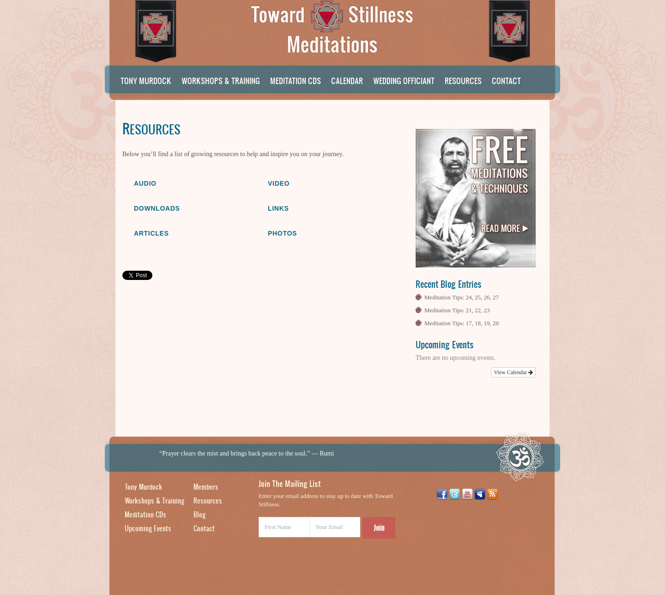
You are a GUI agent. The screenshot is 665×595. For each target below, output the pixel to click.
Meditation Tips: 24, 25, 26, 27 (461, 297)
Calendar (347, 80)
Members (205, 487)
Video (279, 183)
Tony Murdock (146, 80)
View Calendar (513, 372)
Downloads (157, 208)
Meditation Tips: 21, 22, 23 (457, 310)
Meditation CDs (295, 80)
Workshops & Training (220, 80)
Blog (199, 514)
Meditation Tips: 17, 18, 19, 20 (461, 323)
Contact (506, 80)
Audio (145, 183)
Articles (151, 233)
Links (278, 208)
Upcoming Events (148, 528)
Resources (463, 80)
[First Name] (284, 527)
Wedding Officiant (404, 80)
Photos (282, 233)
